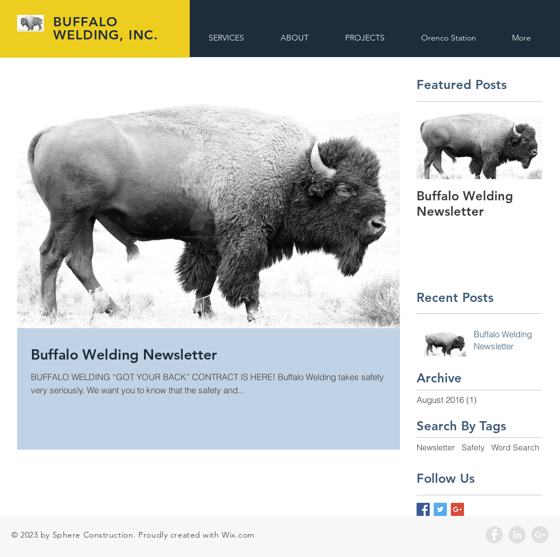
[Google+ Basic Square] (457, 509)
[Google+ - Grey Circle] (540, 534)
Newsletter (436, 447)
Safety (473, 447)
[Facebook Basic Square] (423, 509)
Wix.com (238, 535)
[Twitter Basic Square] (440, 509)
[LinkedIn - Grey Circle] (517, 534)
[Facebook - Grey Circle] (494, 534)
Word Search (515, 447)
